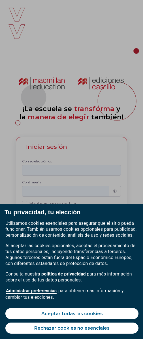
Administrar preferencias (31, 290)
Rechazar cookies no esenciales (72, 328)
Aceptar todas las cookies (72, 313)
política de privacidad (63, 274)
